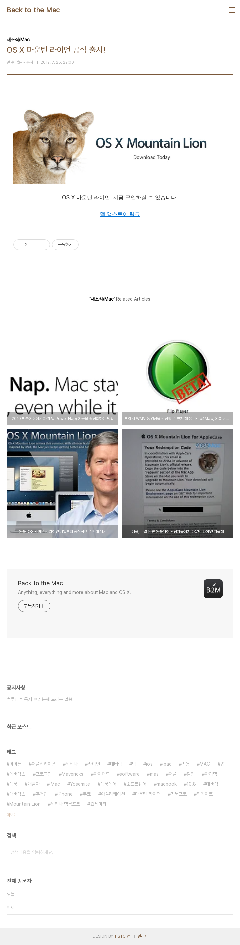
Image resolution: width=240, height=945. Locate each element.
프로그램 (44, 774)
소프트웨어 (136, 784)
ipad (167, 764)
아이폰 (15, 764)
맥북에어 (108, 784)
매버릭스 (17, 794)
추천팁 (42, 794)
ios (149, 764)
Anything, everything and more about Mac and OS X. (74, 592)
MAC (205, 764)
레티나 (72, 764)
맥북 (13, 784)
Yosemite (80, 784)
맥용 (186, 764)
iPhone (65, 794)
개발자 (33, 784)
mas (154, 774)
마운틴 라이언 (148, 794)
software (130, 774)
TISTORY (122, 936)
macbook (167, 784)
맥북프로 (179, 794)
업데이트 (205, 794)
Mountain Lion (25, 804)
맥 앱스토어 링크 (120, 214)
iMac (55, 784)
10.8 (191, 784)
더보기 (12, 815)
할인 (191, 774)
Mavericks (72, 774)
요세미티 (98, 804)
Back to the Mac (33, 10)
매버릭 (116, 764)
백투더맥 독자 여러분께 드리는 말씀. (40, 699)
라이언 (94, 764)
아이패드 (102, 774)
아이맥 (211, 774)
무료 (87, 794)
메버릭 (212, 784)
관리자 (143, 936)
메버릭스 (17, 774)
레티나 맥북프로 (65, 804)
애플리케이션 (113, 794)
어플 (173, 774)
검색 (226, 852)
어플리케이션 (44, 764)
